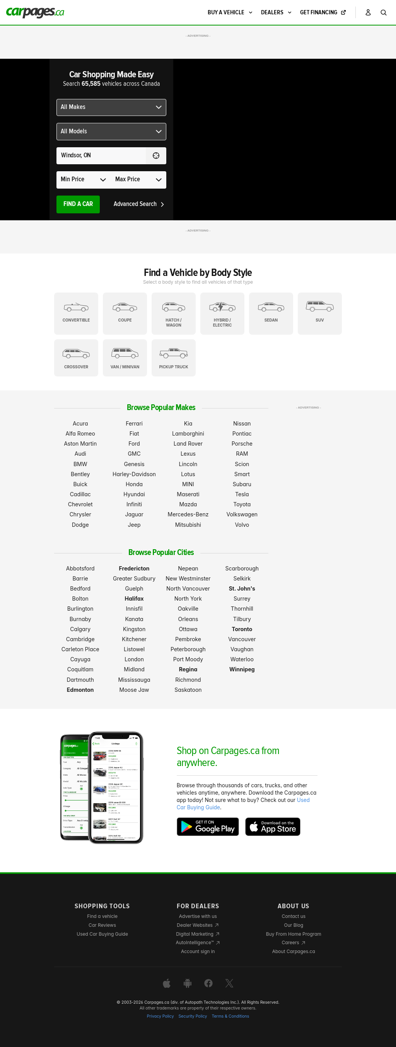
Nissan (242, 423)
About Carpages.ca (293, 951)
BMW (80, 464)
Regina (188, 669)
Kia (188, 423)
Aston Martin (80, 443)
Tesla (242, 494)
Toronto (242, 629)
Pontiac (242, 433)
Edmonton (80, 689)
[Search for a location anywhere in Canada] (101, 155)
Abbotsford (80, 568)
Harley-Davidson (134, 474)
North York (188, 598)
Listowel (134, 649)
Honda (134, 484)
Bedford (80, 588)
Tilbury (242, 619)
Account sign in (198, 951)
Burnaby (80, 619)
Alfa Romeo (80, 433)
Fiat (134, 433)
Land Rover (188, 443)
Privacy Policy (160, 1016)
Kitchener (134, 639)
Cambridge (80, 639)
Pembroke (188, 639)
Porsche (242, 443)
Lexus (188, 453)
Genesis (134, 464)
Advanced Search (139, 204)
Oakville (188, 608)
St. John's (242, 588)
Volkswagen (242, 514)
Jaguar (134, 514)
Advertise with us (198, 916)
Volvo (242, 524)
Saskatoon (187, 689)
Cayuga (80, 659)
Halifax (134, 598)
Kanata (134, 619)
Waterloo (242, 659)
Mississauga (134, 679)
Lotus (188, 474)
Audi (80, 453)
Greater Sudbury (134, 578)
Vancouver (242, 639)
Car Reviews (102, 925)
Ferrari (134, 423)
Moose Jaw (134, 689)
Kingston (134, 629)
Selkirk (242, 578)
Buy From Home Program (293, 934)
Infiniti (134, 504)
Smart (242, 474)
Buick (80, 484)
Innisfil (134, 608)
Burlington (80, 608)
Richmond (188, 679)
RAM (242, 453)
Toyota (242, 504)
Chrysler (80, 514)
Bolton (80, 598)
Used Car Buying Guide (102, 934)
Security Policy (193, 1016)
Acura (80, 423)
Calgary (80, 629)
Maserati (188, 494)
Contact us (294, 916)
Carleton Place (80, 649)
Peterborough (188, 649)
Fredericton (134, 568)
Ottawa (188, 629)
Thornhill (242, 608)
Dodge (80, 524)
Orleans (188, 619)
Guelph (134, 588)
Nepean (188, 568)
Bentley (80, 474)
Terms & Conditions (230, 1016)
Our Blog (293, 925)
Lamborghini (188, 433)
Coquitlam (80, 669)
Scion (242, 464)
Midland (134, 669)
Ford (134, 443)
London (134, 659)
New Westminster (188, 578)
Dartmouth (80, 679)
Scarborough (242, 568)
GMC (134, 453)
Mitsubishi (188, 524)
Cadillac (80, 494)
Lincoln (188, 464)
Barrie (80, 578)
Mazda (188, 504)
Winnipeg (242, 669)
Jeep (134, 524)
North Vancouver (188, 588)
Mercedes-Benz (187, 514)
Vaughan (242, 649)
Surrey (242, 598)
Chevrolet (80, 504)
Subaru (242, 484)
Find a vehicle (102, 916)
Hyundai (134, 494)
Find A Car (78, 204)
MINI (188, 484)
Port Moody (188, 659)
